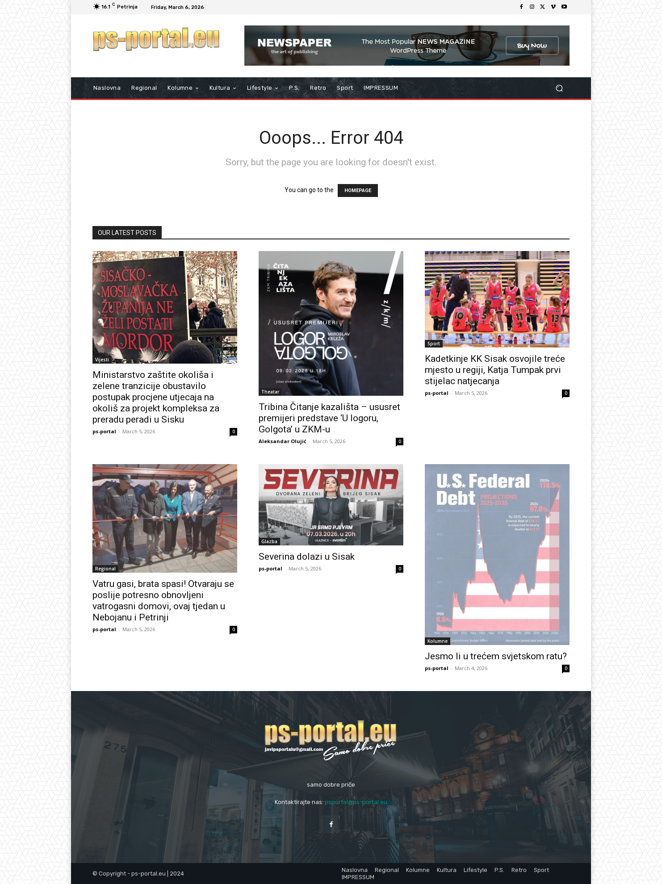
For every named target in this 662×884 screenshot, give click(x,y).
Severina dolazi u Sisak (307, 556)
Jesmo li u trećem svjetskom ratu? (496, 656)
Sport (433, 343)
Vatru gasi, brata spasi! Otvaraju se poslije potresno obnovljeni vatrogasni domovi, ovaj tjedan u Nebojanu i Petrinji (163, 600)
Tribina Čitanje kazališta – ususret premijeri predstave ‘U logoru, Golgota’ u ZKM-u (329, 418)
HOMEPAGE (357, 190)
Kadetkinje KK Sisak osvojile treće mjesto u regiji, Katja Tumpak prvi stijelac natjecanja (495, 369)
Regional (105, 569)
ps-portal (104, 431)
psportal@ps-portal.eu (356, 802)
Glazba (269, 541)
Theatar (270, 392)
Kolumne (437, 641)
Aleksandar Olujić (282, 441)
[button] (559, 88)
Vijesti (102, 359)
